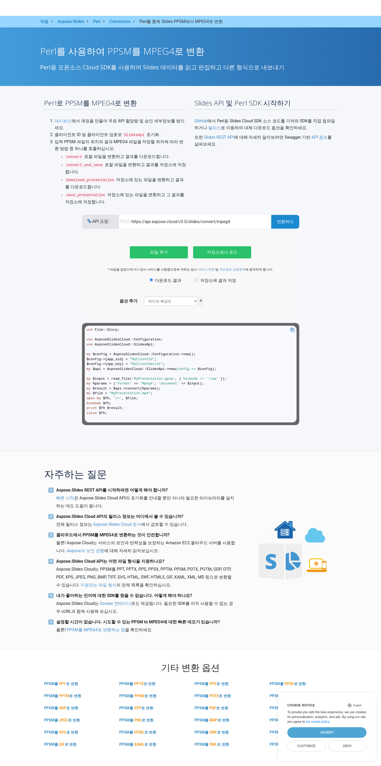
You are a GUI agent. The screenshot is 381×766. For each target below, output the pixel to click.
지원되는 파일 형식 (98, 584)
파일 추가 (159, 252)
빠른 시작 (65, 497)
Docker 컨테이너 (115, 603)
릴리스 (214, 127)
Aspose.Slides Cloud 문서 (117, 524)
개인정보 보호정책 (232, 269)
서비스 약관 (206, 269)
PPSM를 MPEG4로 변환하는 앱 (96, 629)
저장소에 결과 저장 (215, 280)
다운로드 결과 (165, 280)
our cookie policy (317, 722)
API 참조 (319, 137)
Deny (347, 746)
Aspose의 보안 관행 (85, 550)
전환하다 (285, 221)
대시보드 (63, 120)
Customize (306, 746)
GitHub (200, 120)
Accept (326, 732)
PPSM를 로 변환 (61, 684)
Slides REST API (219, 137)
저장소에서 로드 (222, 252)
